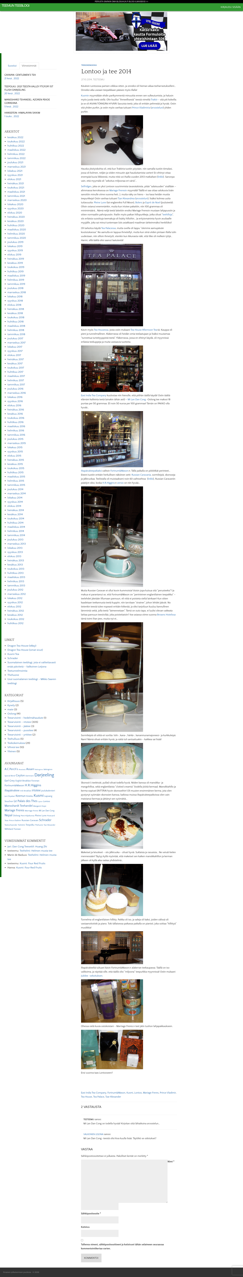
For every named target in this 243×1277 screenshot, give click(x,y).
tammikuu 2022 (16, 158)
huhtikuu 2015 (15, 472)
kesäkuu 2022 (15, 137)
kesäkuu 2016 (15, 413)
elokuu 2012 (14, 606)
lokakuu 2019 (14, 246)
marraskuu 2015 (16, 443)
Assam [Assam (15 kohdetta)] (30, 769)
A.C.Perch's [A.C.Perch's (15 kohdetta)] (11, 769)
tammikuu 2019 (16, 284)
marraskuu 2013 (16, 543)
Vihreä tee (13, 747)
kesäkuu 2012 (15, 615)
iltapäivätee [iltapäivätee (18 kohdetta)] (11, 790)
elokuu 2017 (14, 355)
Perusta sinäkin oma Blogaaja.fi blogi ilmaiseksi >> (121, 1)
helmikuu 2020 (16, 233)
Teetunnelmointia (17, 670)
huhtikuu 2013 (15, 573)
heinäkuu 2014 (15, 510)
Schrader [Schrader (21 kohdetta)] (45, 820)
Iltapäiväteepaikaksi (91, 470)
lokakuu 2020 (15, 204)
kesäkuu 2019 (15, 263)
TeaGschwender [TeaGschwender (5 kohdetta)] (10, 825)
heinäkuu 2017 (15, 359)
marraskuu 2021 (16, 166)
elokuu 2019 (14, 254)
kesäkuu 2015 (15, 464)
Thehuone (13, 675)
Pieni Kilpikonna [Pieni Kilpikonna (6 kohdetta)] (27, 816)
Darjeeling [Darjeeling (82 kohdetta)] (44, 775)
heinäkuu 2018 (15, 309)
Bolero (138, 202)
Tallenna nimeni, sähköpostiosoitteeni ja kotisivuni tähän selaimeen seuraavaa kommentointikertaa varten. (122, 1246)
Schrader (12, 658)
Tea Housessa (101, 329)
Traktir (154, 99)
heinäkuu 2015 (15, 460)
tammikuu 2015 (16, 485)
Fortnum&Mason (119, 470)
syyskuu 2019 (15, 250)
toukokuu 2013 (15, 568)
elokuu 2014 (14, 506)
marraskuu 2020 (17, 200)
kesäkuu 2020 (15, 221)
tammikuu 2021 (16, 196)
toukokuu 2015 (15, 468)
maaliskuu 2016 (16, 426)
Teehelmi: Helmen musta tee (36, 850)
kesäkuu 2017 (15, 363)
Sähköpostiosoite (91, 1213)
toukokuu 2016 (15, 418)
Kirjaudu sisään (231, 7)
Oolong (11, 713)
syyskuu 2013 (15, 552)
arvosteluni (157, 107)
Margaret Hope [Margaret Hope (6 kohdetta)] (39, 806)
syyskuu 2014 (15, 501)
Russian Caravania (141, 474)
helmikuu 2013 (15, 581)
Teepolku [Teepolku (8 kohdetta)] (30, 825)
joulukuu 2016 (15, 388)
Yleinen (11, 751)
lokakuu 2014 (14, 497)
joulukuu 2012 (15, 589)
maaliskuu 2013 (16, 577)
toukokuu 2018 (15, 317)
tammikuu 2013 (16, 585)
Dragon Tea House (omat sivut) (25, 649)
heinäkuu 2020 (16, 216)
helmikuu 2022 (15, 154)
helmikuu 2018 (15, 330)
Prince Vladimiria (141, 107)
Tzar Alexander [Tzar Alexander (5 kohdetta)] (49, 825)
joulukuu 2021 (15, 162)
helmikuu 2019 (15, 279)
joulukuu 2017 (15, 338)
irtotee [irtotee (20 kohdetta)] (36, 790)
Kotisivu (85, 1227)
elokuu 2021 (14, 179)
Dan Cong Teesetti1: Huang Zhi (29, 846)
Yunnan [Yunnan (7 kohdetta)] (17, 829)
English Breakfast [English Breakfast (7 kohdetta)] (23, 781)
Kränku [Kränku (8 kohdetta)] (29, 796)
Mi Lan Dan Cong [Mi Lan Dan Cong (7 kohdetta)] (46, 810)
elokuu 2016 (14, 405)
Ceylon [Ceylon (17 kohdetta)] (20, 775)
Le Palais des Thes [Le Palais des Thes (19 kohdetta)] (25, 801)
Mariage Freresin (118, 190)
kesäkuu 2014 (15, 514)
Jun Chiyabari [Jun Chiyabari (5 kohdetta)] (9, 796)
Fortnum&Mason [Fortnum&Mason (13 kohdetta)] (14, 785)
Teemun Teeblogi (15, 5)
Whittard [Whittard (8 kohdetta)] (8, 829)
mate (10, 709)
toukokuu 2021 (15, 187)
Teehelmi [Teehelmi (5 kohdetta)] (21, 825)
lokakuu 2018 (14, 296)
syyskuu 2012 (15, 602)
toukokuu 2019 (15, 267)
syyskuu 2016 (15, 401)
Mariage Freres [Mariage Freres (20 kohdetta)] (14, 810)
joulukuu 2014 (15, 489)
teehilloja (167, 214)
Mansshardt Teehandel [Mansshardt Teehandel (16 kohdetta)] (18, 805)
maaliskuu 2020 (16, 229)
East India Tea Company (93, 395)
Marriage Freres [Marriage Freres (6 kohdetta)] (31, 811)
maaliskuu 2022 (16, 149)
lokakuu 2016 (14, 397)
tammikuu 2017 (16, 384)
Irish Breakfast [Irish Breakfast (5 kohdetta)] (25, 791)
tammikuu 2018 (16, 334)
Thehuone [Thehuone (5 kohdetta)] (39, 825)
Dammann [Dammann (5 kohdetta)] (29, 776)
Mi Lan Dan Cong (137, 399)
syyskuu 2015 (15, 451)
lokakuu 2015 (14, 447)
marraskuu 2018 (16, 292)
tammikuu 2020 (16, 237)
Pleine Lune (100, 202)
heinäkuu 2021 (15, 183)
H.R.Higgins (108, 482)
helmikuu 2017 (15, 380)
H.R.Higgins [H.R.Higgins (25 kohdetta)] (33, 785)
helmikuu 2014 (15, 531)
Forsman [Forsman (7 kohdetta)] (35, 781)
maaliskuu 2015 (16, 476)
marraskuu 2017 (16, 342)
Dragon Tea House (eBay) (21, 645)
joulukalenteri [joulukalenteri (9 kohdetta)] (48, 790)
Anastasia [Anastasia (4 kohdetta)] (22, 769)
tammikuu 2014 (16, 535)
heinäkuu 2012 (15, 610)
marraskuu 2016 (16, 393)
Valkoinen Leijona (93, 1134)
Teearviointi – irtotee (19, 722)
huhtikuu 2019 (15, 271)
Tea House (86, 1096)
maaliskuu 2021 (16, 191)
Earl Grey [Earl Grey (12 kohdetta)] (9, 780)
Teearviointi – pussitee (20, 730)
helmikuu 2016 (15, 430)
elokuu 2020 (14, 212)
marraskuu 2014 (16, 493)
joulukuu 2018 (15, 288)
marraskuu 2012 (16, 594)
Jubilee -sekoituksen (91, 975)
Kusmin (85, 95)
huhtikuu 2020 (15, 225)
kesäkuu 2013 (15, 564)
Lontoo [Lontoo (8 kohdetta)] (46, 801)
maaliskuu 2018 (16, 326)
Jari (9, 846)
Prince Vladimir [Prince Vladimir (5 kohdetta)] (15, 821)
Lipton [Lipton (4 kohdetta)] (40, 801)
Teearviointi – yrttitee (19, 734)
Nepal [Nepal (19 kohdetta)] (8, 815)
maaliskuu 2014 (16, 526)
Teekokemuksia (89, 65)
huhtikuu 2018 (15, 321)
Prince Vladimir (168, 1092)
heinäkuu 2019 (15, 258)
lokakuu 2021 (14, 171)
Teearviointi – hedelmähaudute (25, 717)
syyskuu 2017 (15, 351)
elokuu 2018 (14, 304)
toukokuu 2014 (15, 518)
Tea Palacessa (108, 228)
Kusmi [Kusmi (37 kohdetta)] (39, 796)
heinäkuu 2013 (15, 560)
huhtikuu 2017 (15, 371)
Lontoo (138, 1092)
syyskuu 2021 (15, 175)
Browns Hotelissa (166, 614)
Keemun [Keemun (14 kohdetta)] (21, 796)
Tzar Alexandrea (126, 198)
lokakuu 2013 (14, 548)
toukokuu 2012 (15, 619)
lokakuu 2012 (14, 598)
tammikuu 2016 (16, 434)
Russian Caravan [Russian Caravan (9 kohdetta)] (30, 820)
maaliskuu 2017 (16, 376)
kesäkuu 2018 (15, 313)
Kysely (11, 705)
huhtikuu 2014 (15, 522)
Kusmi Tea (13, 654)
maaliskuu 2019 (16, 275)
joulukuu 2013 (15, 539)
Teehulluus (13, 738)
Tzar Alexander (113, 1096)
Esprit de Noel (152, 202)
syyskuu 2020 (15, 208)
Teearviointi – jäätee (18, 726)
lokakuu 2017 (14, 346)
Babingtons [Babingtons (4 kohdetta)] (39, 769)
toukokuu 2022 (16, 141)
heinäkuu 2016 (15, 409)
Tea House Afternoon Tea (144, 329)
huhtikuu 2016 (15, 422)
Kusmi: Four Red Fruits (32, 863)
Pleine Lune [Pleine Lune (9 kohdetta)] (41, 815)
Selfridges (86, 186)
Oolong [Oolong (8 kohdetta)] (16, 815)
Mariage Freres (151, 1092)
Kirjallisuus (13, 701)
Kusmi (129, 1092)
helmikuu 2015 (15, 480)
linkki (160, 176)
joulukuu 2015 (15, 439)
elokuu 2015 (14, 455)
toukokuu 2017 (15, 367)
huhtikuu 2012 (15, 623)
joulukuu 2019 (15, 242)
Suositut (12, 65)
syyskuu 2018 (15, 300)
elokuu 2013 (14, 556)
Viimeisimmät (29, 65)
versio (120, 482)
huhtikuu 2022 (15, 145)
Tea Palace (98, 1096)
